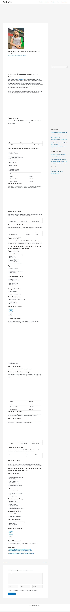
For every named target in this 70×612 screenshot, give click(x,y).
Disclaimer (54, 1)
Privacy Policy (64, 1)
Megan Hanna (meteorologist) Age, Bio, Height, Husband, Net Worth (21, 550)
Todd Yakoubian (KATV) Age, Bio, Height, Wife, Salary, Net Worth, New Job (22, 553)
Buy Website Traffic (54, 154)
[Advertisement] (25, 15)
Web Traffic (53, 158)
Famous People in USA (19, 55)
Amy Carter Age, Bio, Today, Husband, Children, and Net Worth (59, 163)
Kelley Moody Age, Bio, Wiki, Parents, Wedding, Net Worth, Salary (21, 549)
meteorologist (21, 79)
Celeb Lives (7, 2)
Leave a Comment (11, 55)
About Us (43, 1)
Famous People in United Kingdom (57, 173)
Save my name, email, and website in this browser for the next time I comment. (23, 591)
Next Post (45, 562)
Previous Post (6, 562)
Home (59, 1)
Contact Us (49, 1)
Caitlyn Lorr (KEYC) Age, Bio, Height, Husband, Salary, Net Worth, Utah (22, 551)
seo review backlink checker (56, 161)
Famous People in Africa (55, 171)
